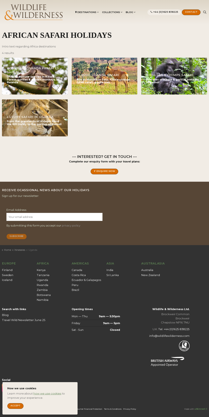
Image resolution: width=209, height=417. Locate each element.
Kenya (41, 270)
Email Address (16, 210)
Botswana (44, 295)
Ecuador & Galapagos (86, 280)
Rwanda (42, 285)
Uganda (42, 280)
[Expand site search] (205, 12)
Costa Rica (79, 275)
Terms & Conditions (112, 409)
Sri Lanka (112, 275)
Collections (111, 12)
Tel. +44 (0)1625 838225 (174, 329)
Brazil (75, 290)
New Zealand (150, 275)
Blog (129, 12)
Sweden (7, 275)
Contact (191, 12)
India (109, 270)
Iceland (7, 280)
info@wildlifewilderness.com (169, 335)
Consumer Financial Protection (88, 409)
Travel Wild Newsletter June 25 (23, 320)
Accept (15, 406)
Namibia (42, 299)
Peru (75, 285)
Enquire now (104, 171)
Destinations (85, 12)
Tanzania (43, 275)
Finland (7, 270)
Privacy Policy (129, 409)
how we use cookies (47, 393)
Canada (77, 270)
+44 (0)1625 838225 (164, 12)
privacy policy (71, 225)
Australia (147, 270)
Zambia (42, 290)
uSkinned (200, 409)
